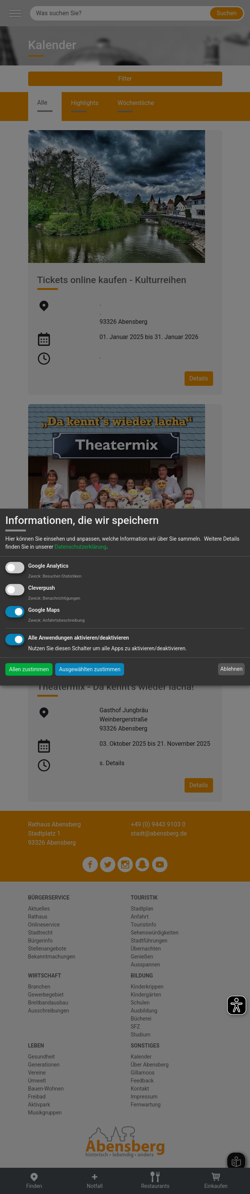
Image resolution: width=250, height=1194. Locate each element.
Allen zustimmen (29, 669)
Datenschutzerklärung (81, 547)
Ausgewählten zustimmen (89, 669)
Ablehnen (231, 669)
